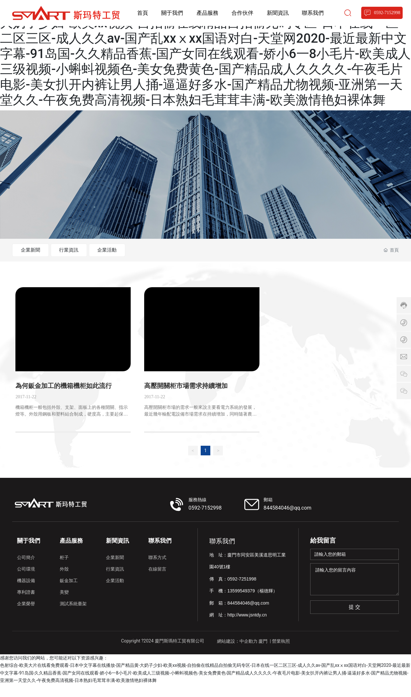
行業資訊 (79, 250)
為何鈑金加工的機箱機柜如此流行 (63, 398)
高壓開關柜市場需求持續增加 (186, 398)
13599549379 (241, 603)
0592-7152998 (205, 520)
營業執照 (281, 653)
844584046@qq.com (287, 520)
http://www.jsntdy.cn (247, 627)
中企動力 (249, 653)
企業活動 (125, 250)
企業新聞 (34, 250)
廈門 (262, 653)
